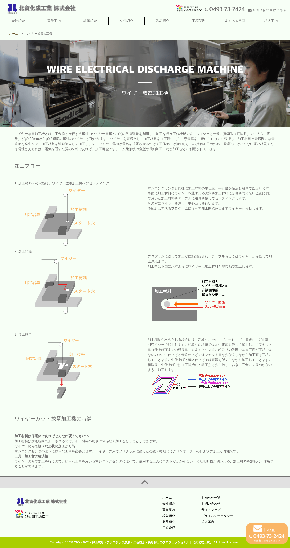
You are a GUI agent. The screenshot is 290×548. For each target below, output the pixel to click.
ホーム (167, 497)
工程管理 (168, 528)
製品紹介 (168, 522)
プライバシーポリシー (217, 516)
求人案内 (207, 522)
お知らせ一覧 (210, 497)
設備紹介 (168, 516)
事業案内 (168, 509)
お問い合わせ (210, 503)
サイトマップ (210, 509)
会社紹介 (168, 503)
